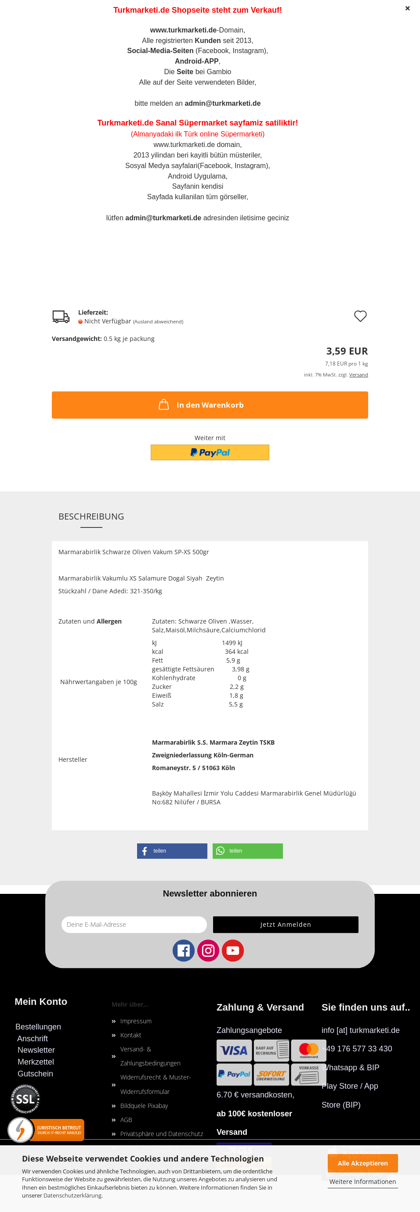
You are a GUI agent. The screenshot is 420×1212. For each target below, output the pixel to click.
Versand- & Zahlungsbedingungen (150, 1056)
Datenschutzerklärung (72, 1195)
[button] (172, 851)
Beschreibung (91, 516)
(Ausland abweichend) (158, 321)
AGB (126, 1119)
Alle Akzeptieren (363, 1163)
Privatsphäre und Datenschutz (161, 1134)
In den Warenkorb (200, 404)
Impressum (136, 1021)
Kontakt (130, 1035)
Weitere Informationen (362, 1181)
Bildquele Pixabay (144, 1105)
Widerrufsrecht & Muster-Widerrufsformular (155, 1084)
